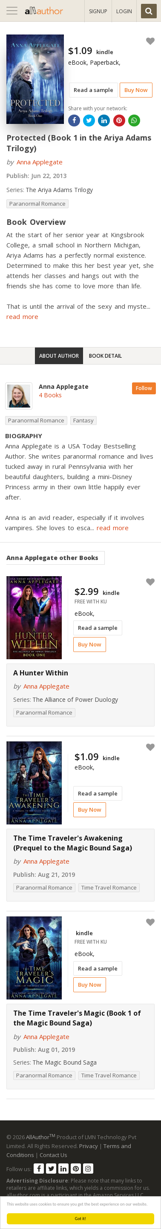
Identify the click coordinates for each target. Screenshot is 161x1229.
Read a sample (93, 90)
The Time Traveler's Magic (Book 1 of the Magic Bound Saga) (77, 1018)
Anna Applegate (40, 162)
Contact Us (53, 1155)
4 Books (50, 395)
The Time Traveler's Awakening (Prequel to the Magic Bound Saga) (72, 843)
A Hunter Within (40, 673)
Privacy (88, 1146)
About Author (59, 355)
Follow (144, 388)
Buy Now (136, 90)
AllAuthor (40, 1137)
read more (22, 316)
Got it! (80, 1218)
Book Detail (105, 355)
